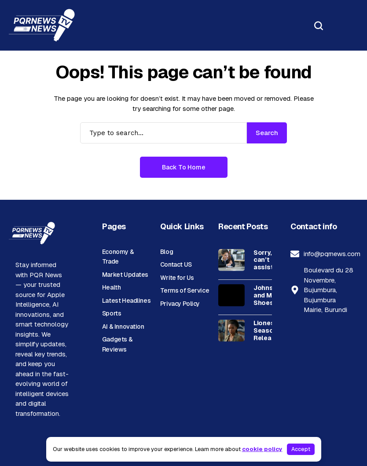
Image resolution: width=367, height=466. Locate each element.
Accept (300, 449)
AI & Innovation (123, 326)
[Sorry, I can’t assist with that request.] (231, 260)
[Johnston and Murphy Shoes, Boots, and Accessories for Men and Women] (231, 295)
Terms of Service (184, 290)
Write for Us (177, 278)
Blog (166, 252)
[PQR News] (42, 25)
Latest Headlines (126, 301)
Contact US (176, 264)
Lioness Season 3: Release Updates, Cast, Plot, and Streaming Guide (269, 330)
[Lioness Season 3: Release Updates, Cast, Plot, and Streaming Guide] (231, 330)
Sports (111, 313)
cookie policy (262, 449)
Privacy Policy (180, 304)
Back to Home (184, 167)
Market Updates (125, 275)
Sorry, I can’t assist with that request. (266, 260)
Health (111, 287)
